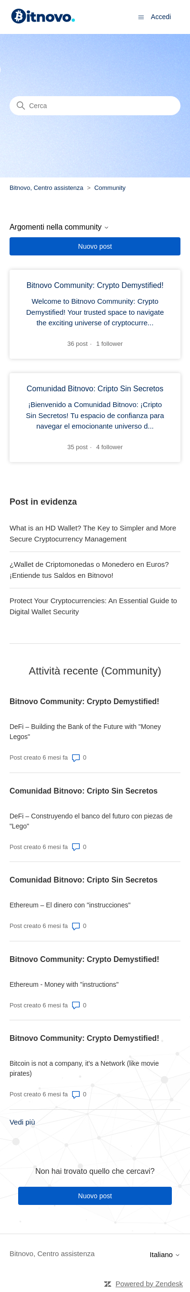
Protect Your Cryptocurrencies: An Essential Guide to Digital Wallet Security (93, 606)
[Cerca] (95, 105)
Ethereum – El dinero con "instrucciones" (70, 905)
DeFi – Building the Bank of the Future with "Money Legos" (85, 731)
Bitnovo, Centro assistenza (47, 187)
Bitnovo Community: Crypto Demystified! (84, 701)
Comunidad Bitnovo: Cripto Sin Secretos (84, 791)
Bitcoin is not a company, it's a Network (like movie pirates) (84, 1068)
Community (110, 187)
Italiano (165, 1254)
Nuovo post (95, 246)
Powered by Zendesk (149, 1284)
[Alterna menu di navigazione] (141, 16)
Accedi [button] (161, 17)
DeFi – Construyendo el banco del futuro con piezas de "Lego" (91, 821)
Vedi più (22, 1122)
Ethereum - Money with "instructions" (64, 984)
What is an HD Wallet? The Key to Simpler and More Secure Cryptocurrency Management (93, 533)
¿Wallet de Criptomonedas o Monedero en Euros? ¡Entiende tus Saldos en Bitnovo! (89, 569)
